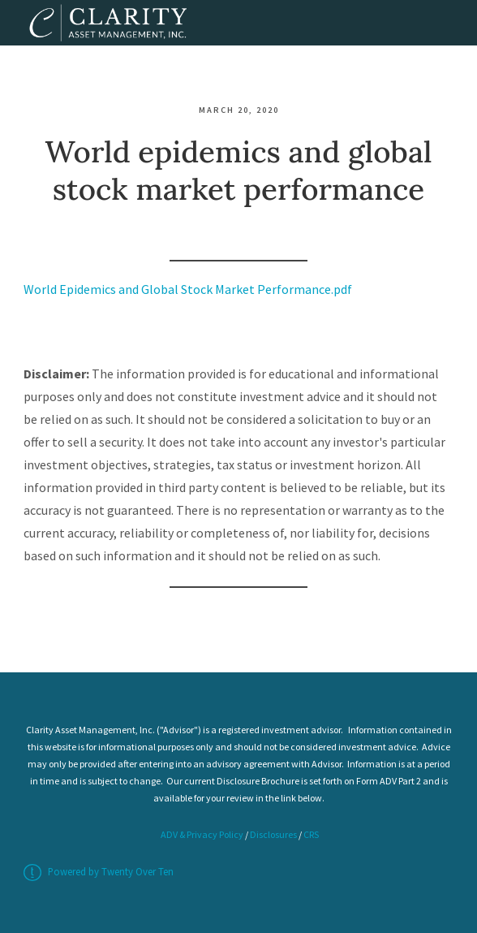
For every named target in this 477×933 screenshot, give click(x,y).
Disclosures (273, 834)
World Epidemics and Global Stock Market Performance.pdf (188, 289)
